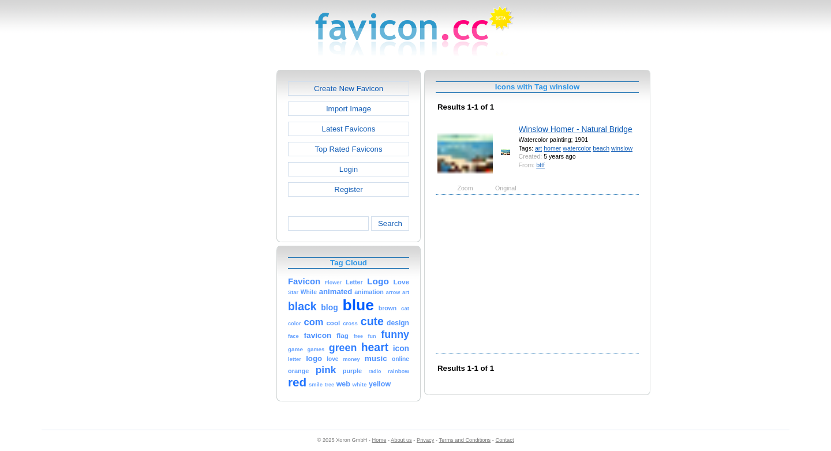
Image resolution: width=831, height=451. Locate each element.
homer (552, 148)
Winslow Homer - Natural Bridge (575, 129)
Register (348, 189)
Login (348, 169)
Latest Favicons (349, 129)
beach (601, 148)
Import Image (348, 108)
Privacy (425, 440)
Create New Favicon (348, 88)
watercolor (577, 148)
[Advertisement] (227, 243)
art (538, 148)
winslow (621, 148)
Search (390, 223)
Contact (505, 440)
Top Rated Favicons (348, 149)
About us (401, 440)
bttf (540, 164)
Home (379, 440)
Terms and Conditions (465, 440)
